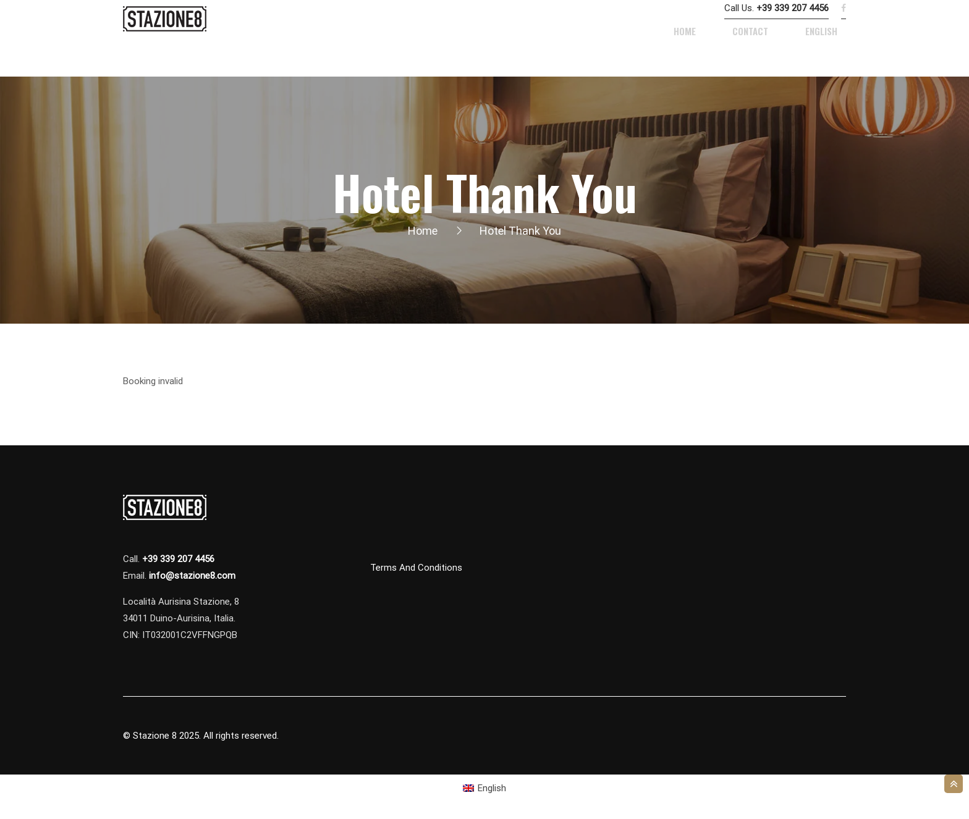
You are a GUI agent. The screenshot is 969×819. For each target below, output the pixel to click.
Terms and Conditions (416, 568)
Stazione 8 (155, 736)
